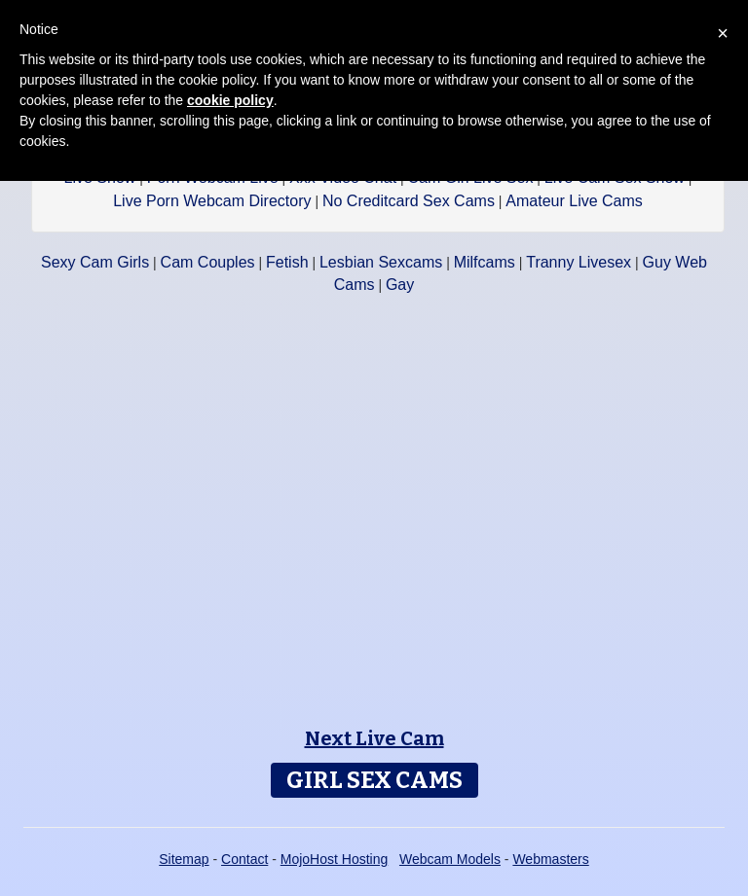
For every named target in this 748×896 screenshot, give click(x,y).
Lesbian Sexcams (380, 262)
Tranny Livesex (578, 262)
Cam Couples (208, 262)
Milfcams (484, 262)
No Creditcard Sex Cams (408, 201)
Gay (400, 284)
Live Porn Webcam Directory (212, 201)
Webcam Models (450, 859)
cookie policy (230, 100)
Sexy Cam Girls (95, 262)
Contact (244, 859)
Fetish (287, 262)
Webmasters (550, 859)
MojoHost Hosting (334, 859)
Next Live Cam (374, 738)
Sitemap (183, 859)
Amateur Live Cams (574, 201)
